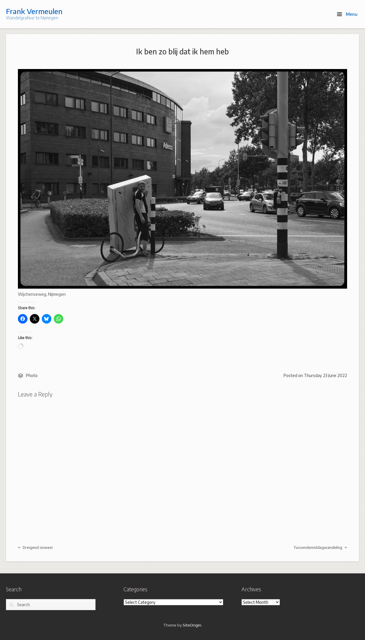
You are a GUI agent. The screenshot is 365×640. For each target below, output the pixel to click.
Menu (347, 14)
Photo (32, 375)
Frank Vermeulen (34, 11)
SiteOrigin (192, 624)
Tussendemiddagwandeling (320, 547)
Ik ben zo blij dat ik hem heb (182, 51)
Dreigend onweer (35, 547)
